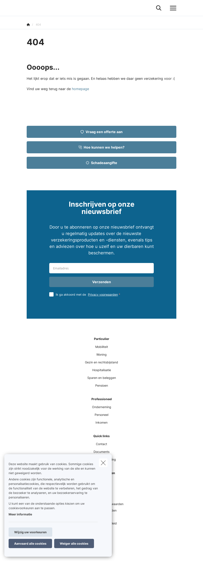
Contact (101, 444)
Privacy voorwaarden (103, 294)
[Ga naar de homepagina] (29, 8)
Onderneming (101, 407)
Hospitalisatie (101, 370)
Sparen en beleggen (101, 378)
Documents (101, 451)
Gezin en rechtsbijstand (101, 362)
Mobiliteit (101, 347)
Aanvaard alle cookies (30, 543)
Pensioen (101, 385)
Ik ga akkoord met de (89, 294)
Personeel (101, 415)
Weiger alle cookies (74, 543)
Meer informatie (20, 514)
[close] (103, 462)
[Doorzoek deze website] (159, 8)
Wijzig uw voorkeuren (30, 532)
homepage (80, 89)
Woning (101, 354)
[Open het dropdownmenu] (172, 8)
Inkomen (101, 422)
